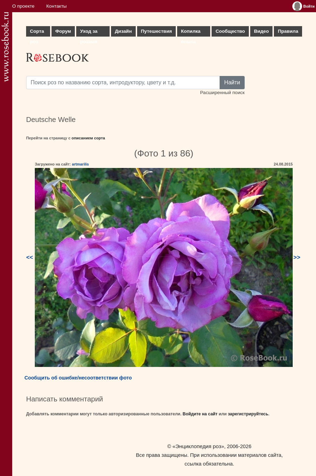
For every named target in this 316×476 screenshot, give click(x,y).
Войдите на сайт (200, 414)
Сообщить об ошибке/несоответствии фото (78, 378)
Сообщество (230, 31)
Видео (261, 31)
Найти (232, 82)
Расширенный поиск (222, 92)
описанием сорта (88, 138)
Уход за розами (88, 33)
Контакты (56, 6)
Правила (288, 31)
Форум (63, 31)
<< (29, 257)
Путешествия (156, 31)
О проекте (23, 6)
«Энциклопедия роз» (198, 446)
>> (296, 257)
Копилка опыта (190, 33)
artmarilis (80, 164)
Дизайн (123, 31)
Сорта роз (37, 33)
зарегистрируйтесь (248, 414)
